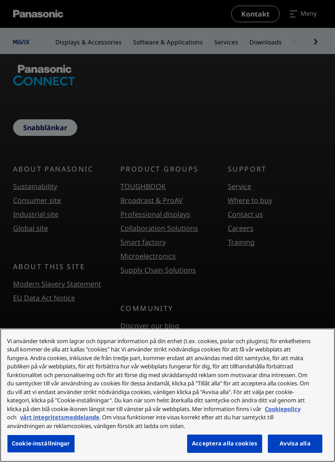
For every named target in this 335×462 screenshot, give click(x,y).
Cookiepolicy (283, 409)
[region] (167, 395)
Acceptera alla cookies (224, 443)
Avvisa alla (295, 443)
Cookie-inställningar (41, 443)
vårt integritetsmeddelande (59, 417)
